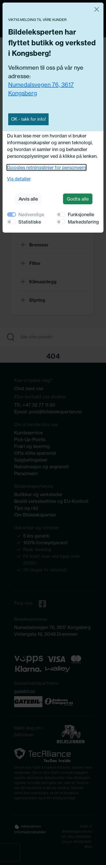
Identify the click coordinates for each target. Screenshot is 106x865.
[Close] (96, 9)
